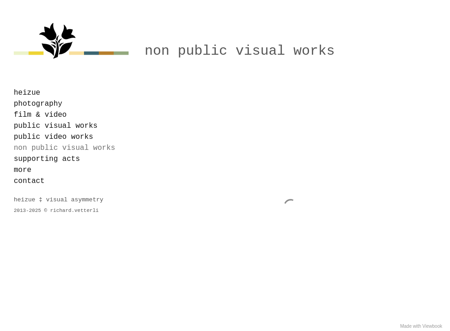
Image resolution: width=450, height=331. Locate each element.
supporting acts (47, 159)
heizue (27, 93)
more (22, 170)
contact (29, 181)
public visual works (55, 126)
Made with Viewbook (421, 326)
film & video (40, 115)
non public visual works (64, 148)
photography (38, 104)
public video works (53, 137)
